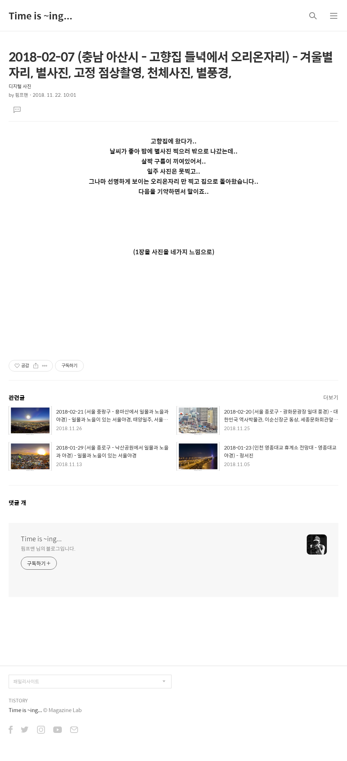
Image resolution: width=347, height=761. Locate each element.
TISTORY (18, 700)
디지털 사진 (20, 86)
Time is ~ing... (40, 15)
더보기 (330, 397)
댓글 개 (17, 502)
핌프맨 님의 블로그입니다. (48, 548)
